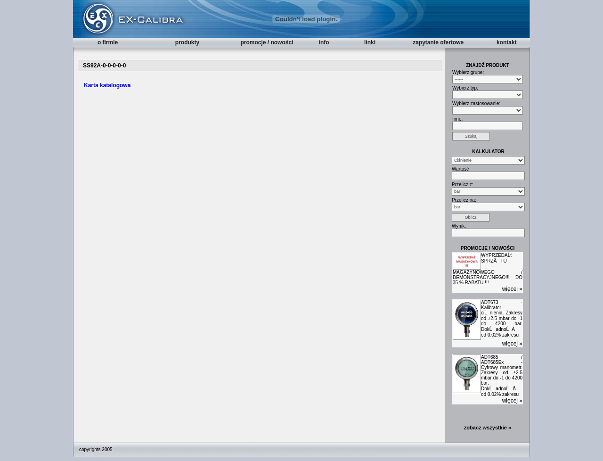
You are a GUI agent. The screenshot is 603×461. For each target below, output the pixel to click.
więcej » (512, 289)
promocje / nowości (266, 42)
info (324, 42)
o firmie (108, 42)
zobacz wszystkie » (487, 427)
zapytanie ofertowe (438, 42)
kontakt (507, 42)
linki (369, 42)
